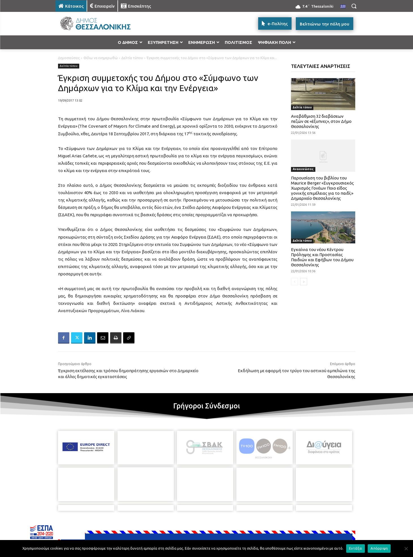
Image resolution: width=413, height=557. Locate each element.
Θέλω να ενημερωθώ (101, 58)
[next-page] (303, 281)
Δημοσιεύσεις (69, 58)
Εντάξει (355, 548)
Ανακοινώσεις (303, 169)
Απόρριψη (379, 548)
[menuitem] (343, 7)
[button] (354, 6)
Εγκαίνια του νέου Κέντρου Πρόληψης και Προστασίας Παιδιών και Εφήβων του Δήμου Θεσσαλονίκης (322, 257)
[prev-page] (294, 281)
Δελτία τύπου (132, 58)
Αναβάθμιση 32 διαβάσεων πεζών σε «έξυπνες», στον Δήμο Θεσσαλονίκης (321, 121)
